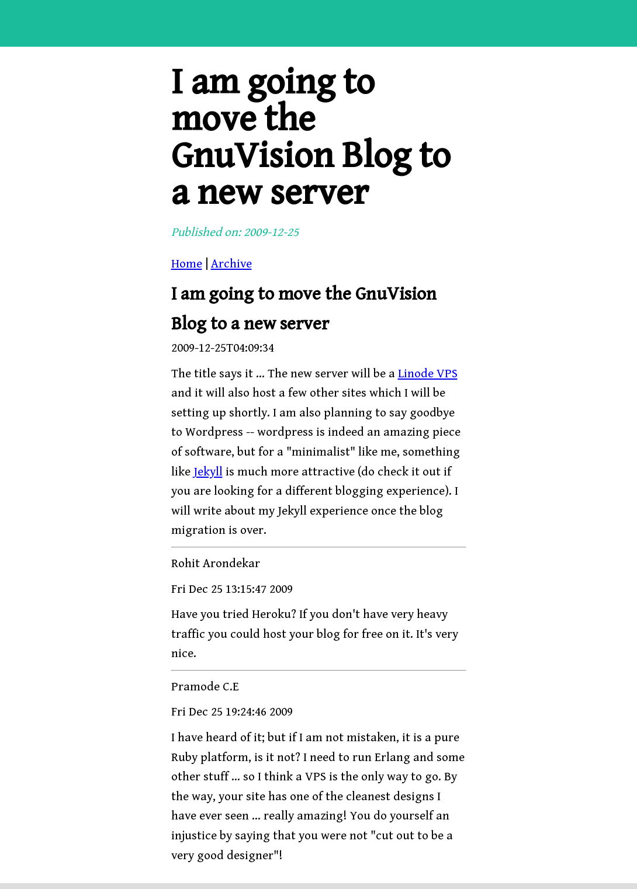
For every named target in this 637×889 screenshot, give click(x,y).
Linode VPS (428, 374)
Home (186, 264)
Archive (231, 264)
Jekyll (208, 472)
